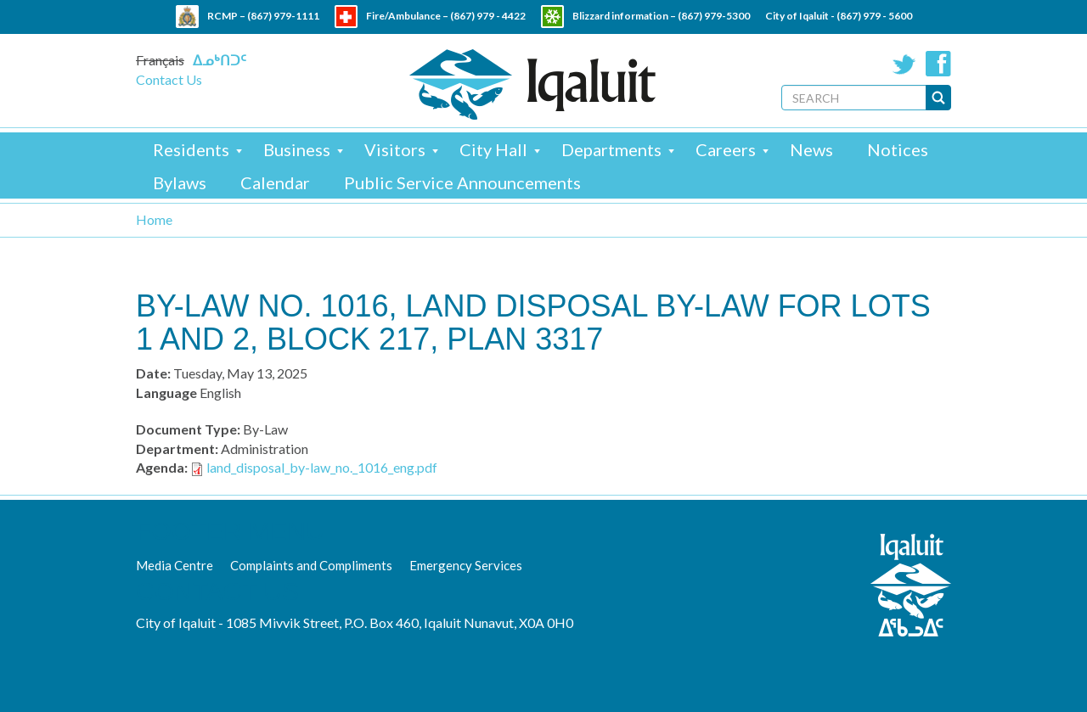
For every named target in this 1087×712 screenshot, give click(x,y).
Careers (726, 149)
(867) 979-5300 (714, 15)
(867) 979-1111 (283, 15)
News (811, 149)
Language (166, 392)
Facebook (938, 63)
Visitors (394, 149)
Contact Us (169, 79)
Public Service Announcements (462, 182)
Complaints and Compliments (311, 565)
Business (296, 149)
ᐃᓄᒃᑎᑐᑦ (219, 60)
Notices (897, 149)
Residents (191, 149)
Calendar (275, 182)
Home (154, 219)
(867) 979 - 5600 (874, 15)
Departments (611, 149)
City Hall (493, 149)
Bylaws (179, 182)
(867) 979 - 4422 (488, 15)
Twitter (904, 63)
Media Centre (174, 565)
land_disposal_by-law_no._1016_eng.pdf (321, 467)
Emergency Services (465, 565)
